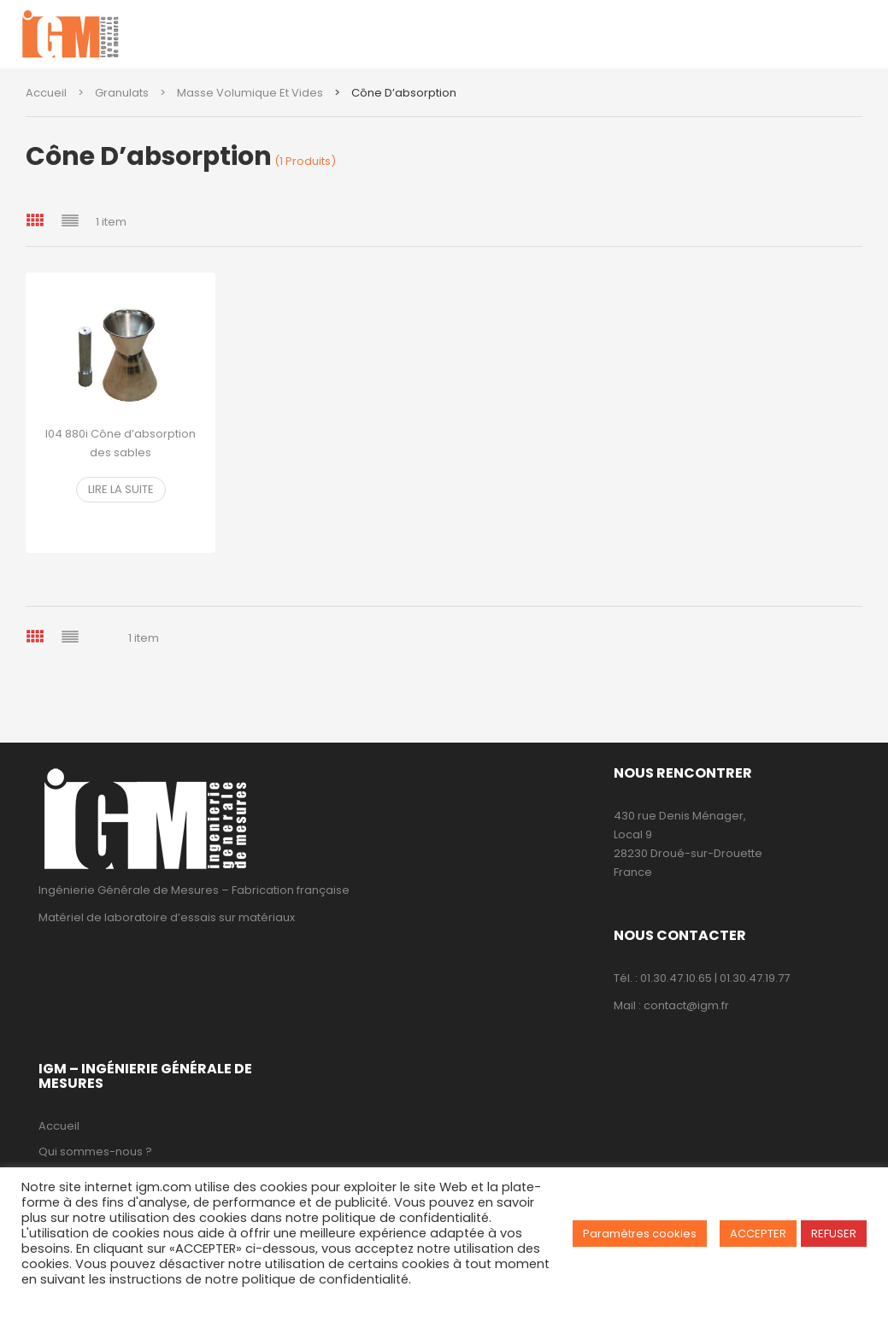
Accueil (46, 93)
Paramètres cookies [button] (640, 1233)
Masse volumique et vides (250, 93)
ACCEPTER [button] (758, 1233)
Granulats (122, 93)
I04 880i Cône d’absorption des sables (120, 443)
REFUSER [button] (833, 1233)
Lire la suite (121, 489)
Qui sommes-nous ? (95, 1151)
